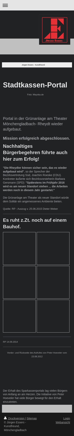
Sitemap (32, 418)
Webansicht (63, 422)
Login (66, 418)
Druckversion (14, 418)
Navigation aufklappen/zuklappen (37, 5)
